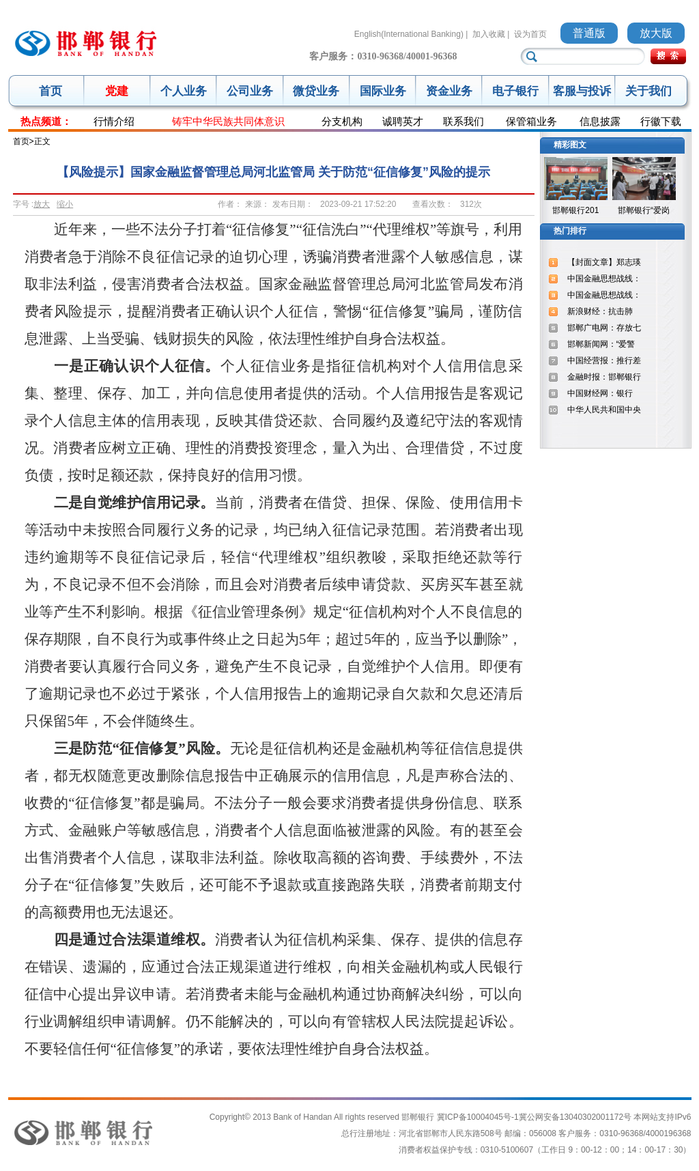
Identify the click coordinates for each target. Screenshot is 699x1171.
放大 (41, 204)
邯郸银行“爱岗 (644, 210)
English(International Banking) (408, 34)
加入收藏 (488, 34)
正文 (42, 141)
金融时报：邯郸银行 (604, 377)
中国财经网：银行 (600, 393)
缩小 (65, 204)
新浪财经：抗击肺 (600, 311)
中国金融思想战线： (604, 278)
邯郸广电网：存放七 (604, 328)
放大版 (656, 33)
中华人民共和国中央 (604, 409)
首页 (50, 91)
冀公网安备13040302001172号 (575, 1117)
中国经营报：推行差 (604, 360)
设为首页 (530, 34)
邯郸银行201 (575, 210)
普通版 (589, 33)
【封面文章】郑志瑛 (604, 262)
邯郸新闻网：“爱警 (601, 344)
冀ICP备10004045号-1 (478, 1117)
